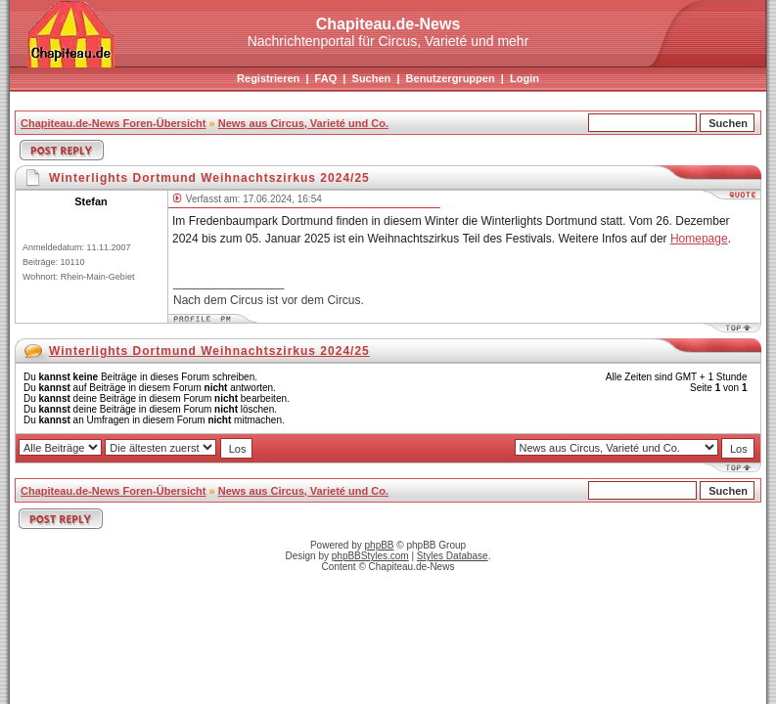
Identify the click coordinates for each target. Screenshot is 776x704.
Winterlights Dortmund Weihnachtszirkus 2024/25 (209, 351)
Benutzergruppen (450, 78)
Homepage (699, 238)
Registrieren (268, 78)
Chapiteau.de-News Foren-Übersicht (113, 123)
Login (524, 78)
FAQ (326, 78)
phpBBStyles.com (370, 555)
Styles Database (452, 555)
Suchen (371, 78)
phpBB (379, 545)
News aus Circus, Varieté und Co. (303, 123)
